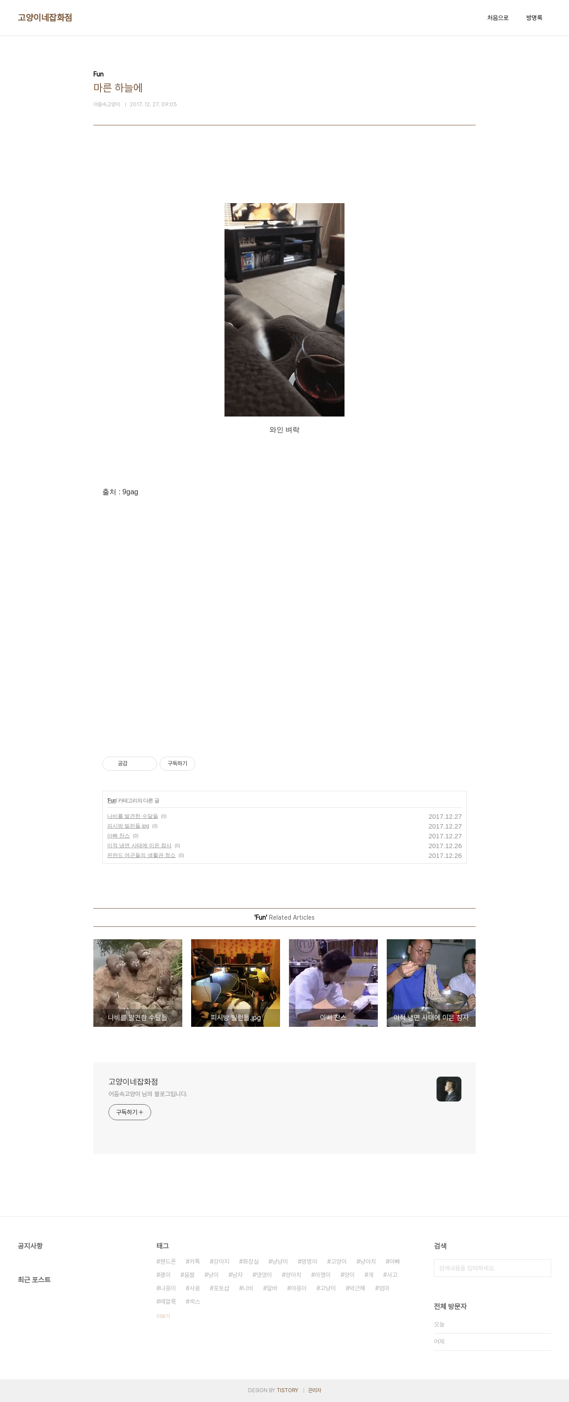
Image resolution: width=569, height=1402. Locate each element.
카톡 (194, 1261)
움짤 (189, 1274)
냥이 (213, 1274)
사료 (194, 1288)
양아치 (293, 1274)
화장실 (251, 1261)
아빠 (394, 1261)
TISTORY (287, 1390)
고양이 (339, 1261)
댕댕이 (264, 1274)
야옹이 (299, 1288)
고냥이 (328, 1288)
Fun (112, 800)
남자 (237, 1274)
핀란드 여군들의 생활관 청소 (141, 855)
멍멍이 (309, 1261)
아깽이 (323, 1274)
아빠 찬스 (118, 836)
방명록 (534, 17)
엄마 (384, 1288)
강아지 (221, 1261)
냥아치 (368, 1261)
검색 (542, 1268)
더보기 (163, 1316)
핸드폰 (168, 1261)
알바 (272, 1288)
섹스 (194, 1301)
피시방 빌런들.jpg (128, 826)
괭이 (165, 1274)
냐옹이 (168, 1288)
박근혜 (357, 1288)
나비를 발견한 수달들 (132, 816)
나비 (248, 1288)
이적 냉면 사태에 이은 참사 (139, 845)
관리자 (314, 1390)
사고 (392, 1274)
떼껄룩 (168, 1301)
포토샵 (221, 1288)
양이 (349, 1274)
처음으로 (498, 17)
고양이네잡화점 (45, 17)
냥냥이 (280, 1261)
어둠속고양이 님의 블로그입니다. (148, 1094)
